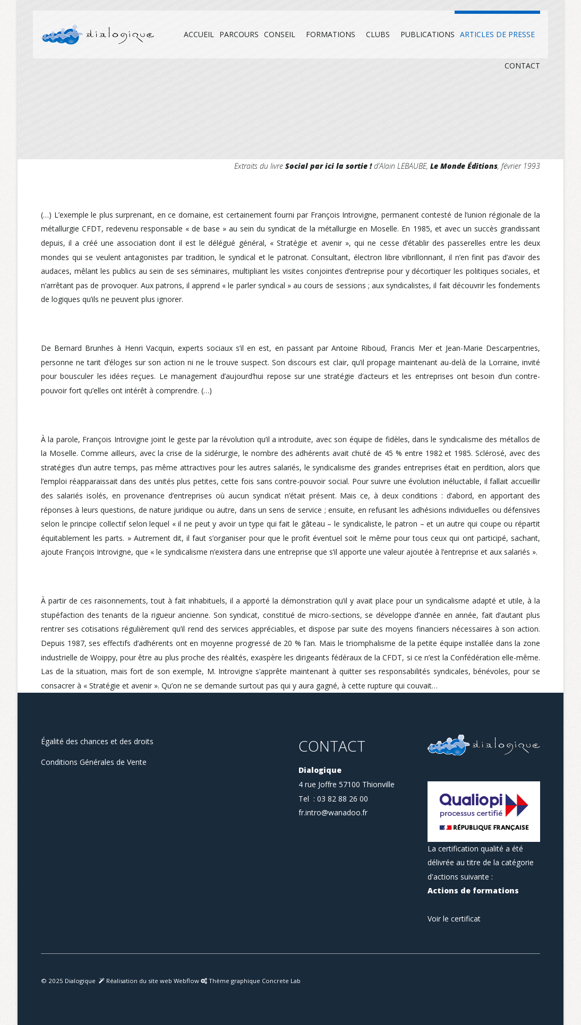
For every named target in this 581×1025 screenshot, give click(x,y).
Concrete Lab (281, 981)
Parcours (239, 34)
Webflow (187, 981)
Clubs (378, 34)
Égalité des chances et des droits (97, 741)
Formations (330, 34)
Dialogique (80, 981)
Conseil (279, 34)
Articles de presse (497, 34)
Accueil (199, 34)
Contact (522, 66)
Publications (427, 34)
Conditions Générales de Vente (94, 762)
